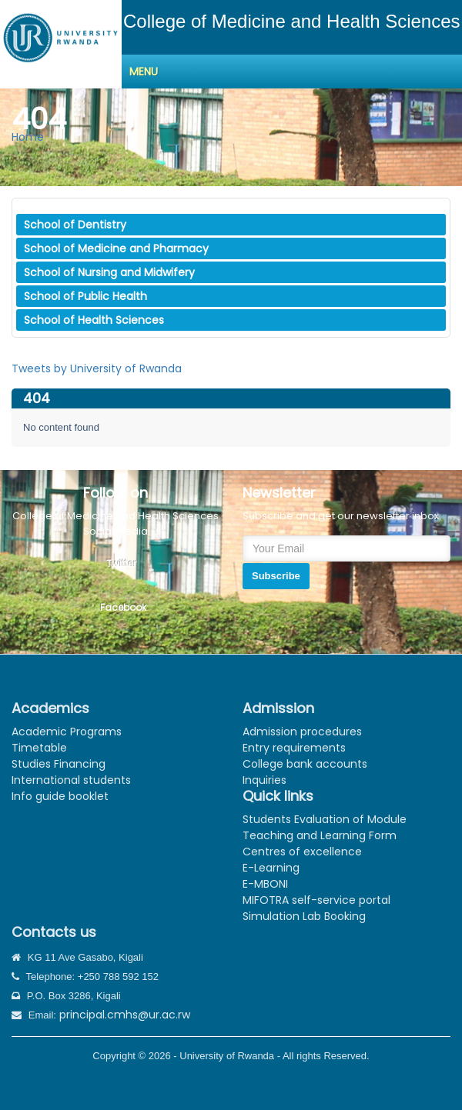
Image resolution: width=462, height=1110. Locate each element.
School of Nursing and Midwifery (109, 272)
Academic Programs (67, 731)
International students (71, 780)
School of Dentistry (75, 224)
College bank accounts (305, 764)
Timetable (39, 747)
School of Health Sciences (94, 320)
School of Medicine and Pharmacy (116, 248)
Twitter (121, 563)
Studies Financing (58, 764)
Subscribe (276, 576)
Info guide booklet (60, 796)
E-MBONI (265, 884)
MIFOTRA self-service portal (316, 900)
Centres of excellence (302, 851)
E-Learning (271, 867)
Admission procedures (302, 731)
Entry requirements (294, 747)
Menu (143, 71)
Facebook (123, 607)
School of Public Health (85, 296)
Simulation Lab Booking (304, 916)
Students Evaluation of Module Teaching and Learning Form (325, 827)
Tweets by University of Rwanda (97, 368)
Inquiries (264, 780)
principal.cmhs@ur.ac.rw (124, 1014)
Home (28, 137)
